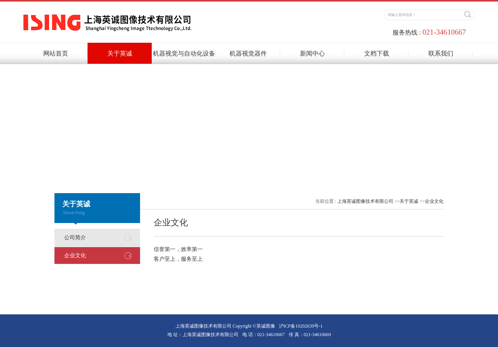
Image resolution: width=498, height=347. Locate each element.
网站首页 (55, 53)
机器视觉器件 (248, 53)
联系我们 (440, 53)
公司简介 (75, 238)
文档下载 (376, 53)
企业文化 (75, 255)
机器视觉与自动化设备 (184, 53)
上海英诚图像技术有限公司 (365, 201)
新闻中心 (312, 53)
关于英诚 (119, 53)
